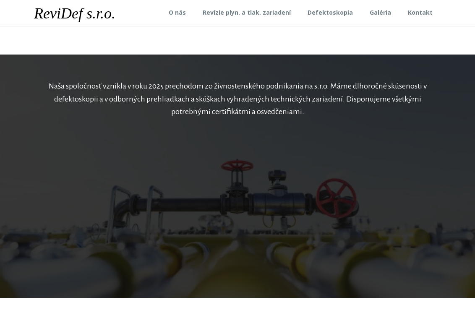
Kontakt (420, 12)
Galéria (380, 12)
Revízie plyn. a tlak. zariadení (247, 12)
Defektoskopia (330, 12)
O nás (177, 12)
